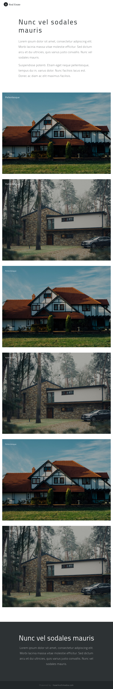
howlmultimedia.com (63, 685)
